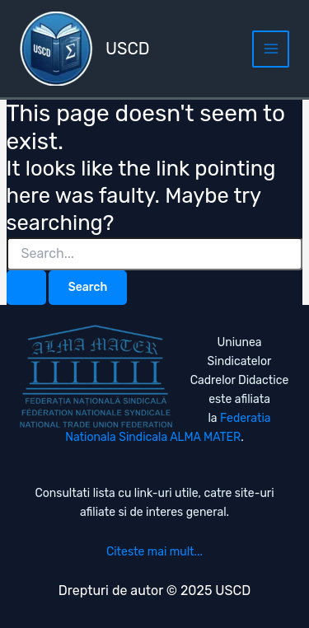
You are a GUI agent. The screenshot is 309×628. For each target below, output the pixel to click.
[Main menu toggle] (270, 49)
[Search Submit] (26, 287)
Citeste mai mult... (154, 552)
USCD (127, 49)
